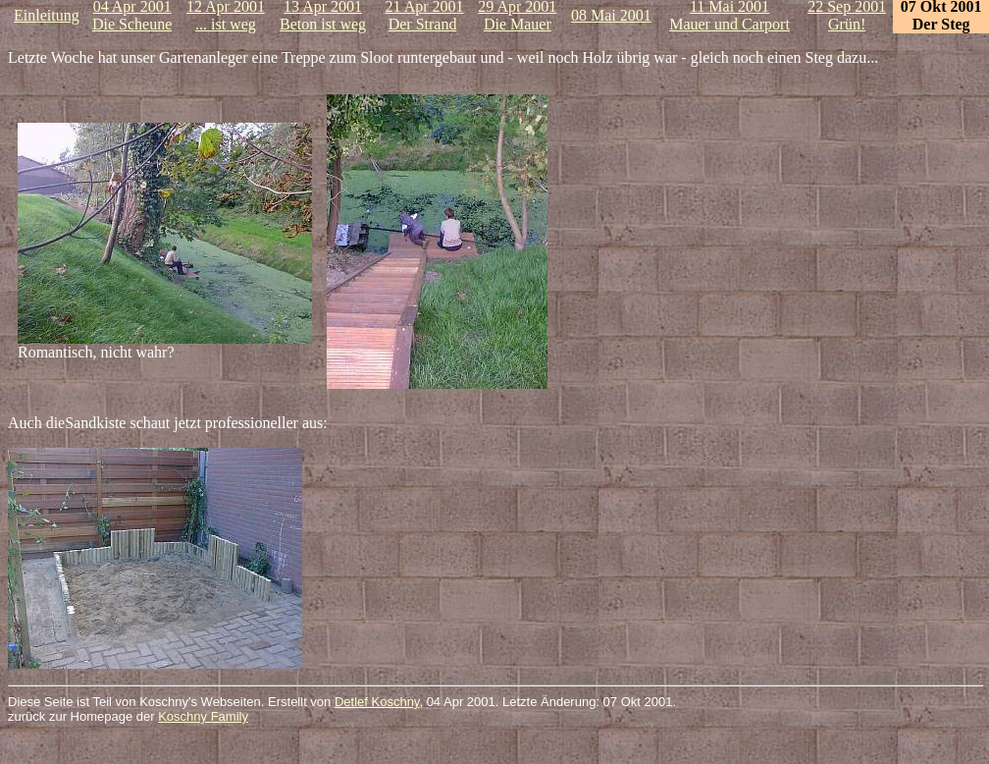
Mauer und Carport (729, 24)
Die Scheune (132, 24)
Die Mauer (517, 24)
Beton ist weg (323, 24)
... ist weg (225, 24)
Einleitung (46, 15)
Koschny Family (203, 716)
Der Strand (423, 24)
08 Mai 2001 (611, 15)
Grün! (846, 24)
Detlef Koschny (377, 701)
